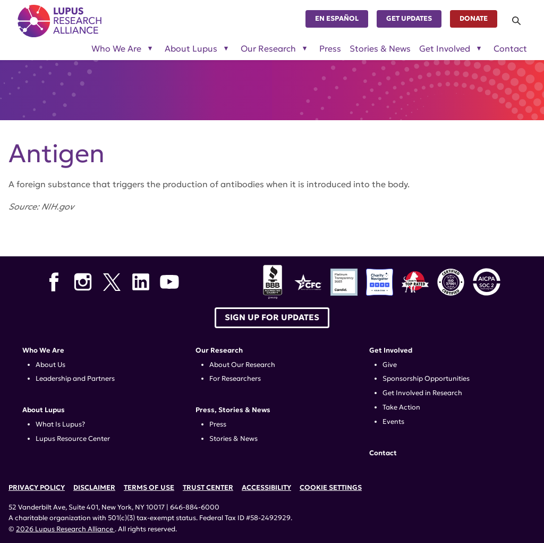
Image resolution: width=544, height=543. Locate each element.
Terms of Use (149, 487)
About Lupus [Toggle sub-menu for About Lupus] (191, 49)
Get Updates (409, 18)
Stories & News (380, 49)
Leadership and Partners (75, 378)
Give (389, 365)
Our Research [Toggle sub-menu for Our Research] (268, 49)
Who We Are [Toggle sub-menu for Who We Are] (116, 49)
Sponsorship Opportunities (426, 378)
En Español (337, 18)
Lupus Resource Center (73, 439)
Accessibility (266, 487)
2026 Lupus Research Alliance (65, 529)
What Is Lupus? (60, 424)
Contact (510, 49)
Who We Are (43, 350)
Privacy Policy (36, 487)
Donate (474, 18)
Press (330, 49)
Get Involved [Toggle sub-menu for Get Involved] (444, 49)
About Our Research (242, 365)
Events (393, 421)
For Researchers (235, 378)
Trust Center (208, 487)
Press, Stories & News (233, 410)
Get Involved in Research (422, 393)
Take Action (401, 407)
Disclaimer (94, 487)
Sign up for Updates (272, 317)
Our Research (219, 350)
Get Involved (390, 350)
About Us (50, 365)
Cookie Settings (331, 487)
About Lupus (43, 410)
